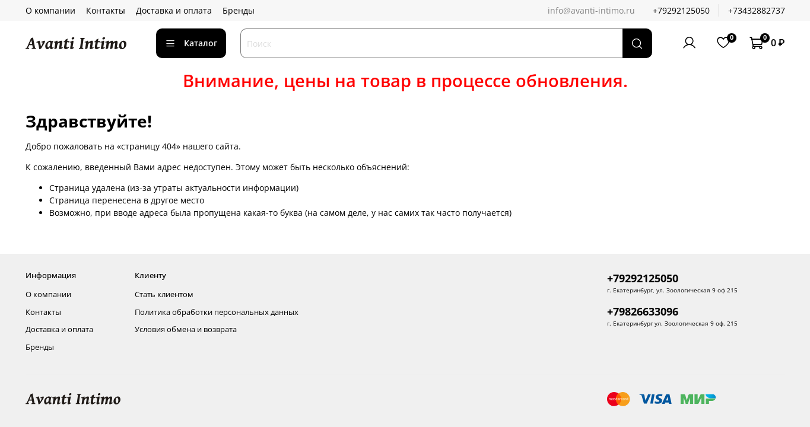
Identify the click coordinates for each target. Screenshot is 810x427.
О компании (50, 10)
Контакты (105, 10)
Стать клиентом (164, 294)
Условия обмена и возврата (186, 329)
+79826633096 (642, 311)
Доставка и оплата (174, 10)
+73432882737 (756, 10)
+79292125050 (681, 10)
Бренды (239, 10)
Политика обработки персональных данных (216, 312)
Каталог (191, 43)
